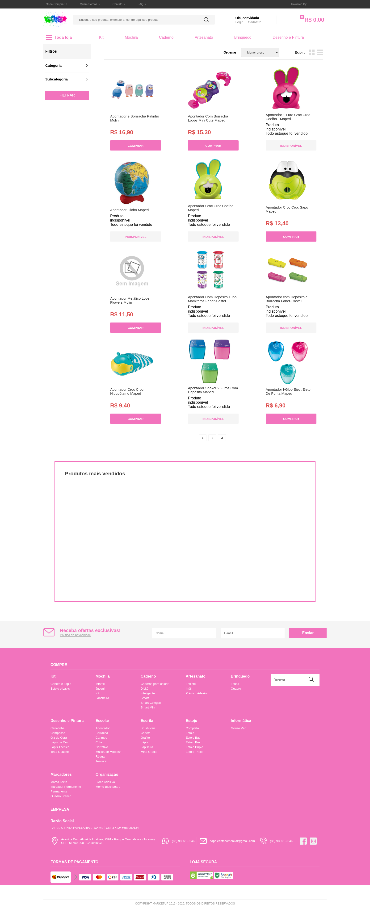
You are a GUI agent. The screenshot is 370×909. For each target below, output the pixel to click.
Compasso (57, 733)
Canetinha (57, 728)
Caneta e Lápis (60, 684)
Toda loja (59, 37)
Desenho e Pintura (288, 37)
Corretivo (102, 747)
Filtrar (67, 95)
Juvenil (100, 688)
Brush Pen (148, 728)
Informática (241, 721)
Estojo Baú (193, 737)
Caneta (146, 733)
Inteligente (148, 693)
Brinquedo (243, 37)
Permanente (58, 791)
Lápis (144, 742)
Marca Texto (58, 782)
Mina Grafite (149, 752)
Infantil (100, 684)
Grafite (145, 737)
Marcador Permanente (65, 786)
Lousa (235, 684)
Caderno (166, 37)
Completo (192, 728)
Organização (107, 774)
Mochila (131, 37)
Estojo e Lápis (60, 688)
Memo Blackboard (108, 786)
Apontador (103, 728)
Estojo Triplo (194, 752)
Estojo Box (193, 742)
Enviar (308, 633)
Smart (145, 698)
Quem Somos (88, 4)
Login (239, 22)
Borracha (102, 733)
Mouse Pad (238, 728)
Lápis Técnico (59, 747)
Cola (99, 742)
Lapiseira (147, 747)
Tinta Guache (59, 752)
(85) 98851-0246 (177, 841)
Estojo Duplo (194, 747)
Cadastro (254, 22)
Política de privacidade (75, 635)
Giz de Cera (58, 737)
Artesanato (204, 37)
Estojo (191, 721)
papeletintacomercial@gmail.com (227, 841)
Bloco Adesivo (105, 782)
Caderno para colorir (155, 684)
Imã (188, 688)
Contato (117, 4)
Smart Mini (148, 707)
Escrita (147, 721)
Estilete (191, 684)
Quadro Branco (60, 796)
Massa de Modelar (108, 752)
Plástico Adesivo (197, 693)
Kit (101, 37)
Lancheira (102, 698)
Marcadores (61, 774)
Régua (100, 756)
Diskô (144, 688)
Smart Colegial (151, 702)
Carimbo (101, 737)
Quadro (236, 688)
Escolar (102, 721)
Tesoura (101, 761)
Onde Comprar (55, 4)
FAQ (140, 4)
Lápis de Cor (59, 742)
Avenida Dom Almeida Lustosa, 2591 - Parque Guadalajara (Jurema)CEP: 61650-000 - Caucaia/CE (102, 841)
